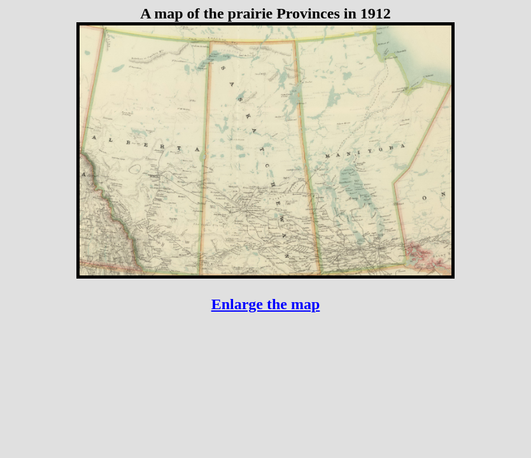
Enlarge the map (265, 304)
